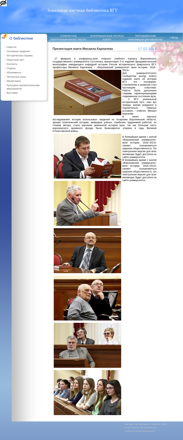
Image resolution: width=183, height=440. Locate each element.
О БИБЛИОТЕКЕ (68, 36)
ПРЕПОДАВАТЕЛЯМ (145, 36)
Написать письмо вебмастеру (143, 427)
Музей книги (14, 81)
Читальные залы (16, 76)
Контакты (12, 64)
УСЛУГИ (107, 39)
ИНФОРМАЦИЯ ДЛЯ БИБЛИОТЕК (145, 39)
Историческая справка (20, 55)
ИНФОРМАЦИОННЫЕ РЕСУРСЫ (107, 36)
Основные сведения (18, 51)
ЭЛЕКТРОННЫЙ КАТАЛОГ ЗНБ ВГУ (68, 39)
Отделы (11, 68)
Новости (11, 47)
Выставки (12, 92)
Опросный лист (15, 59)
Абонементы (14, 72)
